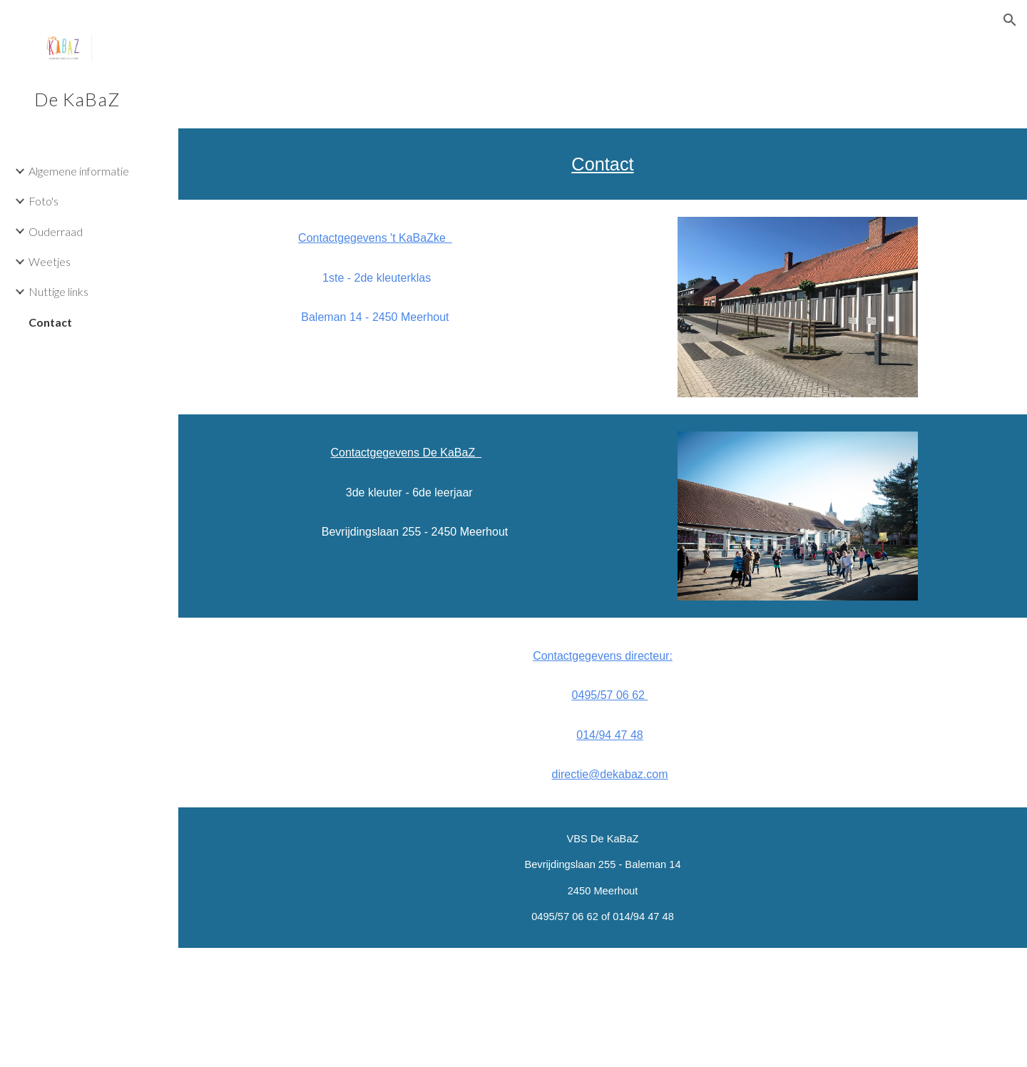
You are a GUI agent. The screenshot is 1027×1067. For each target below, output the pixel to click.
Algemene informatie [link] (79, 171)
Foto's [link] (43, 201)
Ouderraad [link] (56, 231)
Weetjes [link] (50, 261)
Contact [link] (50, 322)
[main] (602, 164)
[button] (1010, 20)
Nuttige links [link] (58, 291)
